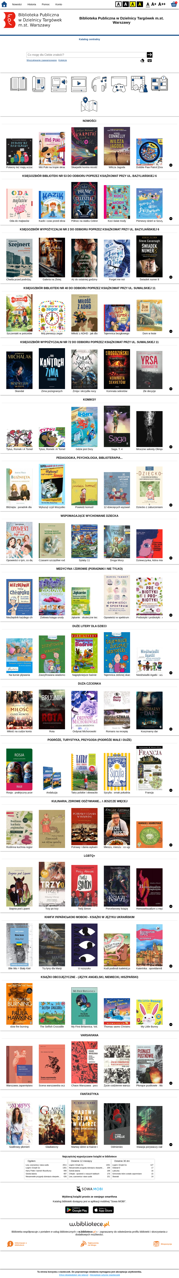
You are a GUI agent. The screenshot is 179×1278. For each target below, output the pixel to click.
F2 (162, 3)
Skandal (115, 1177)
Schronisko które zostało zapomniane (127, 1174)
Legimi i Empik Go (33, 1168)
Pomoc (46, 4)
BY (140, 3)
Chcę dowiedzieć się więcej (73, 1275)
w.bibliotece (87, 1231)
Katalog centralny (89, 39)
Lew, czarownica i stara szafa (37, 1165)
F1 (154, 3)
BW (125, 3)
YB (132, 3)
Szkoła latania (31, 1174)
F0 (147, 3)
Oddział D (116, 1168)
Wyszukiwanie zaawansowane (42, 60)
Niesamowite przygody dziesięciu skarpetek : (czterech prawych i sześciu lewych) (57, 1177)
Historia (31, 4)
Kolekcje (62, 60)
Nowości (17, 4)
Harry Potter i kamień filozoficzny (38, 1171)
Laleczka (115, 1171)
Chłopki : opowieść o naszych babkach (84, 1174)
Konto (58, 4)
